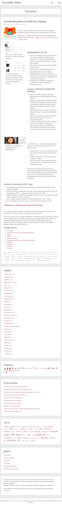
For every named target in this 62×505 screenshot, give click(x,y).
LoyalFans (7, 258)
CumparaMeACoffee (22, 254)
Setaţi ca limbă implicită (11, 371)
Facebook (7, 460)
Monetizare (54, 258)
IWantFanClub (27, 256)
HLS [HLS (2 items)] (27, 429)
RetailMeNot (8, 323)
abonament (29, 260)
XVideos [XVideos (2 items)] (22, 440)
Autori (13, 254)
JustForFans (35, 256)
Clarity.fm (16, 252)
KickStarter (43, 256)
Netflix (6, 301)
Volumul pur (8, 312)
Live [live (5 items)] (41, 429)
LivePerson (7, 296)
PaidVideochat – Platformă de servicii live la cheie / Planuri (23, 205)
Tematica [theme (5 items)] (8, 438)
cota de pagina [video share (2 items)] (33, 438)
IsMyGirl (13, 256)
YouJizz (6, 345)
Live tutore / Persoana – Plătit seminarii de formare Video (22, 408)
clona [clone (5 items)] (11, 429)
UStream (6, 337)
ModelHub (46, 258)
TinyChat (7, 332)
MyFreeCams (32, 252)
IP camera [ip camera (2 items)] (36, 429)
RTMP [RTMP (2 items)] (33, 435)
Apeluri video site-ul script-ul (13, 398)
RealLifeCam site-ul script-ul (13, 400)
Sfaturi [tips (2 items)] (14, 438)
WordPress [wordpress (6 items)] (11, 440)
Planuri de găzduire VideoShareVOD (30, 213)
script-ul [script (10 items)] (40, 434)
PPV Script (7, 463)
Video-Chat (53, 252)
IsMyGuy (19, 256)
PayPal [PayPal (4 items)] (37, 431)
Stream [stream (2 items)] (47, 435)
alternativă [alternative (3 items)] (12, 426)
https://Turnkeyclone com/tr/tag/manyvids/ (20, 232)
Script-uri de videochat (11, 469)
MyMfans (6, 260)
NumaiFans (40, 252)
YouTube (7, 354)
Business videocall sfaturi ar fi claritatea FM (17, 389)
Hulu (5, 285)
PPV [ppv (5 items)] (29, 435)
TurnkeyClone (22, 24)
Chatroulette (8, 274)
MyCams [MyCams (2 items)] (13, 431)
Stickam (6, 329)
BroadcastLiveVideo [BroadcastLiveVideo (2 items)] (32, 426)
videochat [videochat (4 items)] (26, 438)
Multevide (14, 258)
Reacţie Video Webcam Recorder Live (15, 395)
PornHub (7, 310)
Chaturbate (9, 252)
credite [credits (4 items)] (22, 429)
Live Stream (7, 291)
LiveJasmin (24, 252)
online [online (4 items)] (24, 431)
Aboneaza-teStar (19, 260)
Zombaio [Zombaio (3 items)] (32, 440)
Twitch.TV (7, 334)
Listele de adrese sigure (11, 326)
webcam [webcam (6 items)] (44, 438)
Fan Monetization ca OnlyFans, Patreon (25, 21)
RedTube (7, 321)
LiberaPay (54, 256)
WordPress (10, 230)
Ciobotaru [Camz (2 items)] (6, 429)
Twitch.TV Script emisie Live (13, 411)
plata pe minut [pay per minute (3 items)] (45, 431)
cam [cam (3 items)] (38, 426)
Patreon (46, 252)
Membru (20, 258)
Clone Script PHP (9, 458)
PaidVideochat (33, 144)
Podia (12, 260)
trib (34, 260)
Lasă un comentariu (45, 260)
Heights (55, 254)
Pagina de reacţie (9, 315)
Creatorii (31, 254)
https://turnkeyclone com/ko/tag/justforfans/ (21, 240)
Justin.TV (7, 288)
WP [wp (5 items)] (18, 441)
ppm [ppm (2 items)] (25, 435)
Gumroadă (49, 254)
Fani (43, 254)
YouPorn (7, 351)
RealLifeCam (8, 318)
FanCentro (38, 254)
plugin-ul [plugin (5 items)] (19, 435)
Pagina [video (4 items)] (19, 438)
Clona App (7, 455)
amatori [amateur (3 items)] (19, 426)
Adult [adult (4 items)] (6, 426)
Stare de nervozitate (10, 466)
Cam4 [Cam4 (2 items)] (41, 426)
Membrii (39, 258)
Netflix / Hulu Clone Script (12, 406)
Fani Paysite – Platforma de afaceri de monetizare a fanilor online (37, 38)
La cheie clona (11, 2)
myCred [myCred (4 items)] (18, 431)
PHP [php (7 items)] (13, 435)
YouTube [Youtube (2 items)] (27, 440)
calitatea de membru (30, 258)
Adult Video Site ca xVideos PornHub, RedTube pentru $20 (22, 392)
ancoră (8, 254)
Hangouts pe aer (9, 282)
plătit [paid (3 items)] (32, 431)
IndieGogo (7, 256)
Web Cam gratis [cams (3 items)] (48, 426)
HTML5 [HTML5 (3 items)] (31, 429)
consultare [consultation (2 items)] (17, 429)
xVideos (6, 343)
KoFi (49, 256)
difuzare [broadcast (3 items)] (24, 426)
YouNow (6, 348)
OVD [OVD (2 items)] (29, 431)
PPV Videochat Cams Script (12, 403)
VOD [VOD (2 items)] (38, 438)
